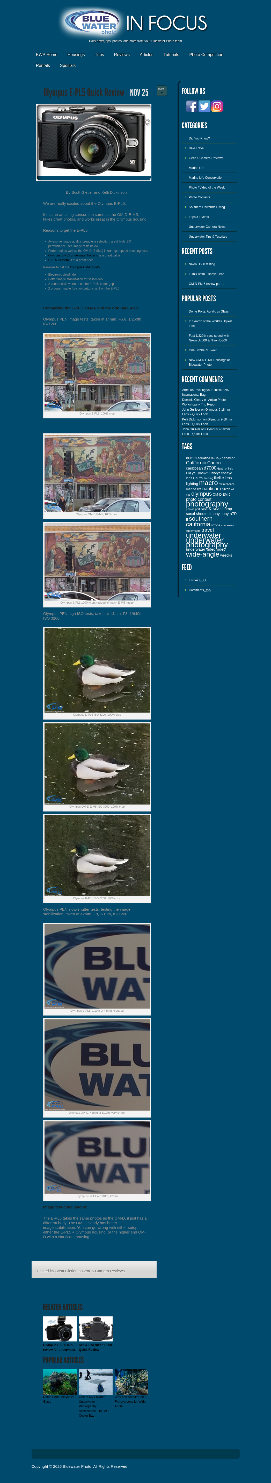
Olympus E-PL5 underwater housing (73, 255)
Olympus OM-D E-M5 (85, 267)
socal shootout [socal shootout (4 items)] (198, 514)
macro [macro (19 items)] (208, 483)
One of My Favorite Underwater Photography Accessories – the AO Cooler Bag (94, 1406)
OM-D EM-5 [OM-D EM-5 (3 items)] (222, 494)
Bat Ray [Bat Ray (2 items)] (216, 458)
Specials (68, 65)
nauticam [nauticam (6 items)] (211, 488)
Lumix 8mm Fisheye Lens (206, 274)
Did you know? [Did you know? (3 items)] (197, 473)
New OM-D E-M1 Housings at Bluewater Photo (209, 362)
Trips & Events (199, 217)
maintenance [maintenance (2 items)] (227, 484)
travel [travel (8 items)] (207, 530)
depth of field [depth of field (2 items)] (225, 468)
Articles (146, 54)
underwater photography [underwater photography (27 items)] (207, 542)
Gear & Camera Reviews (103, 1271)
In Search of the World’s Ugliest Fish (210, 323)
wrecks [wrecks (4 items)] (226, 555)
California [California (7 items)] (196, 462)
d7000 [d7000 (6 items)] (210, 468)
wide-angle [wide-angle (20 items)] (202, 554)
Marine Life (196, 168)
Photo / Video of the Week (207, 187)
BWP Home (46, 54)
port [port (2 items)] (197, 509)
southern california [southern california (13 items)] (199, 521)
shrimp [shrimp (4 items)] (226, 509)
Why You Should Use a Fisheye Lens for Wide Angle (131, 1401)
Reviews (121, 54)
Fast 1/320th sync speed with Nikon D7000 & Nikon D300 (209, 338)
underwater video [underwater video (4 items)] (201, 549)
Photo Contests (199, 197)
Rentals (43, 65)
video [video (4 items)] (221, 549)
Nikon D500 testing (202, 264)
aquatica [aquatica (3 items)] (203, 458)
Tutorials (171, 54)
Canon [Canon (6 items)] (214, 462)
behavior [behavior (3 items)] (228, 458)
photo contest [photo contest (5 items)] (198, 499)
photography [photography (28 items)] (207, 503)
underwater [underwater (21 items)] (203, 535)
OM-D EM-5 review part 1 (206, 284)
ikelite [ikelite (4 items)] (219, 478)
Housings (76, 54)
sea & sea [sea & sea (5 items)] (210, 508)
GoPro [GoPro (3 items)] (198, 478)
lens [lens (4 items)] (228, 478)
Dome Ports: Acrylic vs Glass (209, 311)
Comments (200, 590)
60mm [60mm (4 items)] (191, 458)
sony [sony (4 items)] (216, 514)
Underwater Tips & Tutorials (208, 236)
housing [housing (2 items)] (208, 478)
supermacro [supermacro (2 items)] (193, 530)
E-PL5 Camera (58, 260)
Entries (197, 580)
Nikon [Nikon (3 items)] (226, 489)
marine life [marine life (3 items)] (194, 489)
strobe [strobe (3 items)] (216, 525)
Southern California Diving (207, 207)
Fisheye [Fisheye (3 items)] (215, 473)
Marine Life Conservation (206, 177)
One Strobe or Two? (203, 350)
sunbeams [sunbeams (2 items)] (227, 525)
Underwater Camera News (207, 227)
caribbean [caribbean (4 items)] (194, 468)
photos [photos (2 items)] (190, 509)
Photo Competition (206, 54)
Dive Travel (196, 148)
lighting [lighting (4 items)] (192, 484)
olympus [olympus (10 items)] (201, 494)
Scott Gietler (66, 1271)
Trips (99, 54)
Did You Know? (199, 138)
